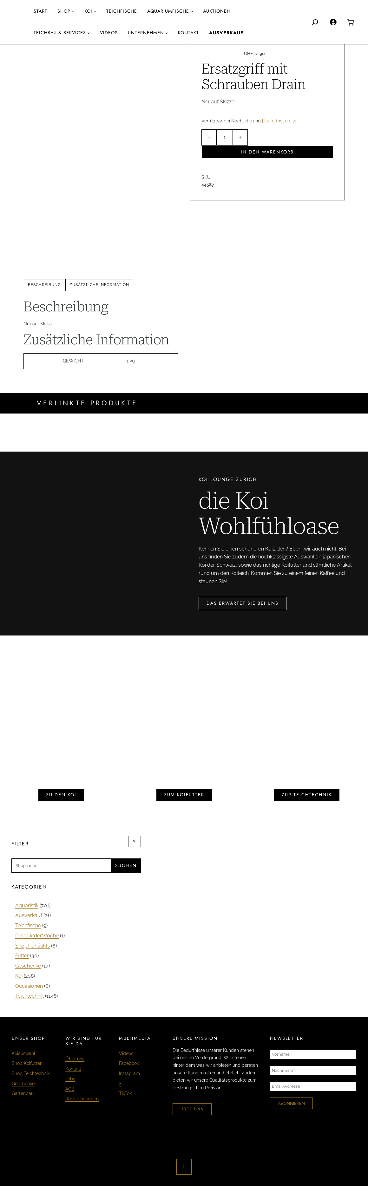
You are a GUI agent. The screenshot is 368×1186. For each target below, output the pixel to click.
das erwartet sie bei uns (243, 603)
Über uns (74, 1058)
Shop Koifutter (27, 1063)
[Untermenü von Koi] (95, 11)
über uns (192, 1109)
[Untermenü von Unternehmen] (166, 32)
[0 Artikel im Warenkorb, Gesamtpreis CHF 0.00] (351, 22)
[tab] (44, 285)
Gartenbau (23, 1093)
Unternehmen (146, 32)
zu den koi (61, 795)
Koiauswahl (23, 1053)
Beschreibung (44, 285)
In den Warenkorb (267, 152)
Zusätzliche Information (99, 285)
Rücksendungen (82, 1098)
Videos (126, 1053)
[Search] (315, 22)
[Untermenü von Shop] (73, 11)
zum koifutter (184, 795)
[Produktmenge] (224, 137)
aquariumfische (168, 11)
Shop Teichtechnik (30, 1073)
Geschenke (23, 1083)
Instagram (129, 1073)
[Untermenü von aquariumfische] (191, 11)
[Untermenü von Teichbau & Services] (88, 32)
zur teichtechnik (307, 795)
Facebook (129, 1063)
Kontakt (73, 1069)
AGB (69, 1089)
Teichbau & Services (60, 32)
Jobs (70, 1078)
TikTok (125, 1093)
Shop (63, 11)
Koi (88, 11)
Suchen (126, 865)
